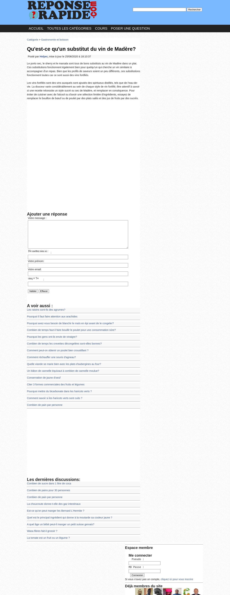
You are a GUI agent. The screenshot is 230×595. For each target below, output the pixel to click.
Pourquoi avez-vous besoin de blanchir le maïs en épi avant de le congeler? (68, 322)
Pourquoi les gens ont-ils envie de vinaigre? (51, 335)
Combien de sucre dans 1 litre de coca (48, 478)
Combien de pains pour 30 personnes (47, 485)
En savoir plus (112, 582)
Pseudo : (152, 52)
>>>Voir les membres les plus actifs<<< (164, 124)
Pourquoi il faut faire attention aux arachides (51, 315)
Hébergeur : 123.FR (105, 588)
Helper (43, 54)
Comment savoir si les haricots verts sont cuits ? (53, 394)
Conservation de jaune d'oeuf (43, 374)
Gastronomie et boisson (53, 38)
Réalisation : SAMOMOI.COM (142, 588)
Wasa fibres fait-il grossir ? (41, 524)
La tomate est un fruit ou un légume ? (47, 530)
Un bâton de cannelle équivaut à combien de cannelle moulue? (61, 368)
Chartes (34, 588)
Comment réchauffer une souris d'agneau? (50, 354)
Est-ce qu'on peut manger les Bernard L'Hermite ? (54, 504)
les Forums (79, 588)
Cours (101, 27)
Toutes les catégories (69, 27)
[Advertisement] (83, 125)
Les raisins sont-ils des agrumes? (45, 309)
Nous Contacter (55, 588)
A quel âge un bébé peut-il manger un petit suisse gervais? (59, 517)
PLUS (169, 588)
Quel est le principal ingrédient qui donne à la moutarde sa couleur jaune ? (67, 511)
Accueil (36, 27)
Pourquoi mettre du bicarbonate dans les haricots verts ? (58, 387)
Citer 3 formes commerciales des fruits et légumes (54, 380)
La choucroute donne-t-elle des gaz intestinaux (52, 498)
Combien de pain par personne (44, 400)
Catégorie (32, 38)
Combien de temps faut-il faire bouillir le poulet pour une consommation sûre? (69, 328)
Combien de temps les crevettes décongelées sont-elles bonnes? (62, 341)
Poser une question (130, 27)
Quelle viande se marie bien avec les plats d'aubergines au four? (62, 361)
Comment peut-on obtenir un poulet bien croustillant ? (56, 348)
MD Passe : (152, 60)
